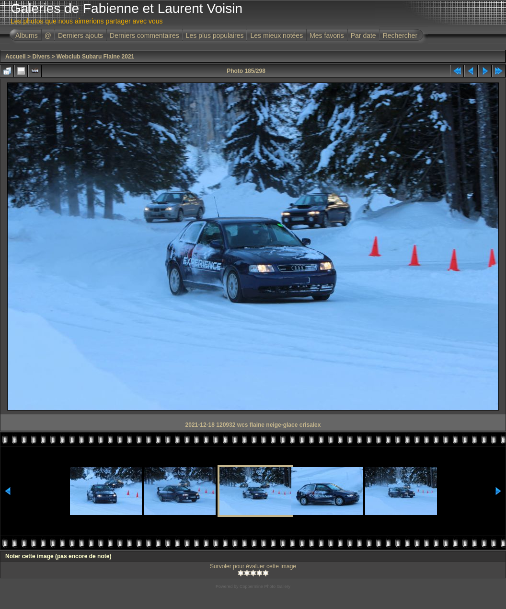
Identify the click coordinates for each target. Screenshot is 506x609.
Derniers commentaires (144, 35)
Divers (41, 56)
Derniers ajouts (80, 35)
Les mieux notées (276, 35)
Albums (26, 35)
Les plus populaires (215, 35)
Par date (363, 35)
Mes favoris (327, 35)
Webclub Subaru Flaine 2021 (96, 56)
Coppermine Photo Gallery (265, 586)
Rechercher (400, 35)
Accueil (15, 56)
